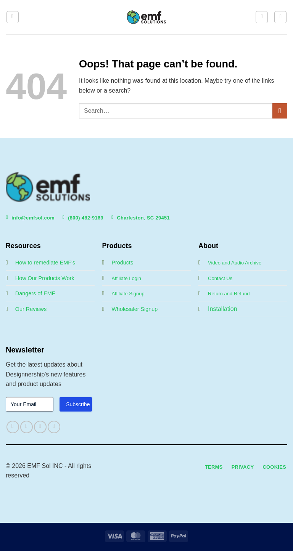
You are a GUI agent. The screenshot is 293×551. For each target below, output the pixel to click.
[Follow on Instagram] (26, 427)
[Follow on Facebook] (12, 427)
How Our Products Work (44, 278)
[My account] (262, 17)
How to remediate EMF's (45, 262)
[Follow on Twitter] (40, 427)
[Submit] (279, 110)
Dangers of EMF (35, 293)
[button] (12, 17)
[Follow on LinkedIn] (54, 427)
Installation (222, 309)
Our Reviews (31, 309)
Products (122, 262)
